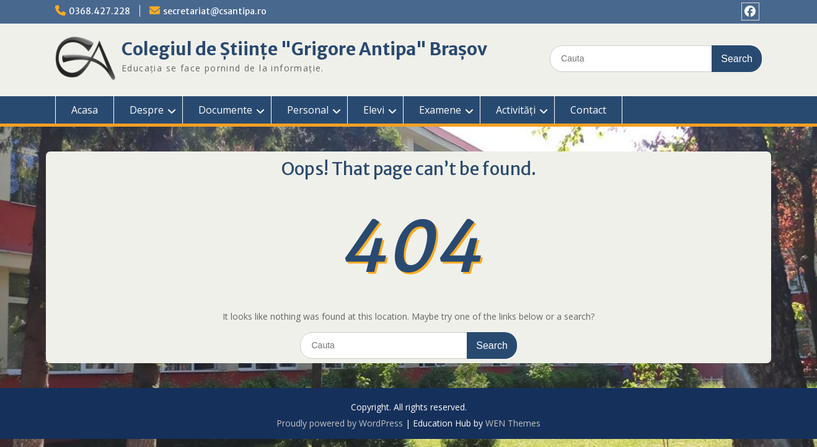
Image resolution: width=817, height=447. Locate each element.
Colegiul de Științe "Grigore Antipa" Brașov (304, 49)
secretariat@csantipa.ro (215, 11)
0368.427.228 (99, 11)
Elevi (373, 110)
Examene (440, 110)
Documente (225, 110)
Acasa (84, 110)
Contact (588, 110)
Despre (147, 110)
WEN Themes (513, 423)
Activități (516, 110)
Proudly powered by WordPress (339, 423)
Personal (308, 110)
